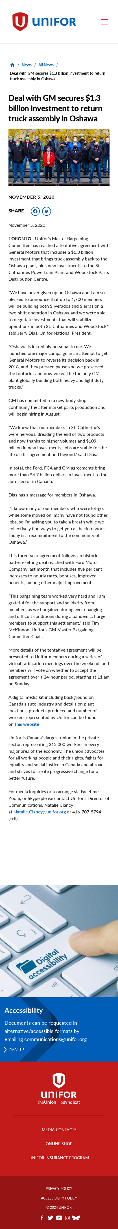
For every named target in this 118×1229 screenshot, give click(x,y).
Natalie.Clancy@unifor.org (40, 811)
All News (46, 64)
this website (27, 724)
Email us (17, 1050)
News (27, 64)
